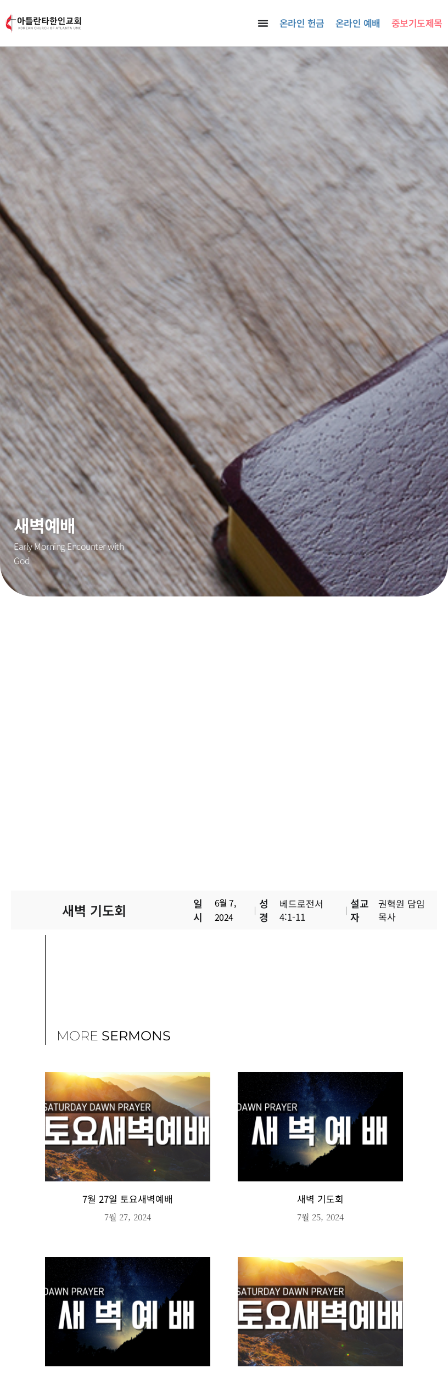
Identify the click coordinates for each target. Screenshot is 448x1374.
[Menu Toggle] (262, 23)
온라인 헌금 (301, 23)
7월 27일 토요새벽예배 (127, 1199)
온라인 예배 (357, 23)
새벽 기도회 (320, 1199)
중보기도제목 (417, 23)
